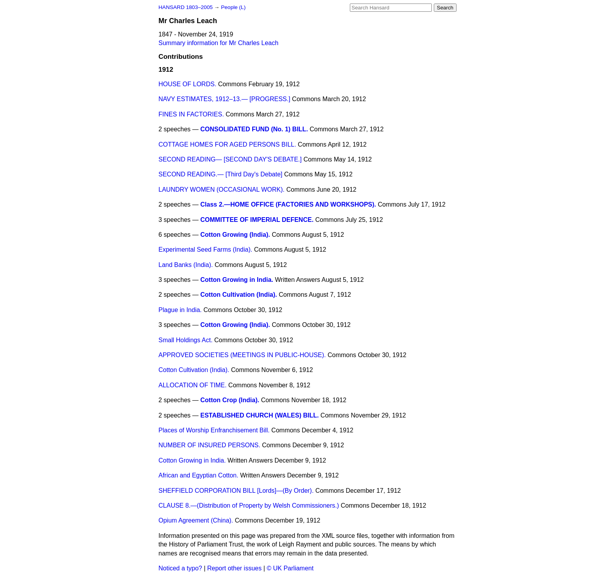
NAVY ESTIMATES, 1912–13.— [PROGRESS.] (224, 99)
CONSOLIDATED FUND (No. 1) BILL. (254, 129)
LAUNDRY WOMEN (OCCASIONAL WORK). (221, 189)
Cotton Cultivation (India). (238, 294)
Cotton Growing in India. (236, 279)
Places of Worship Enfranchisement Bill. (213, 430)
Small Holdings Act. (185, 340)
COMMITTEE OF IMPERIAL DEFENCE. (257, 219)
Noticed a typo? (180, 568)
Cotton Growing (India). (235, 234)
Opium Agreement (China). (195, 520)
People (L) (233, 7)
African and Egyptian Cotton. (198, 475)
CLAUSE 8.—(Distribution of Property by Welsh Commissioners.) (248, 505)
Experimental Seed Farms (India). (205, 249)
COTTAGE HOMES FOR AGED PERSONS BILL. (227, 144)
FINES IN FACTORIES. (191, 114)
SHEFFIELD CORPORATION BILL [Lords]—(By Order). (236, 490)
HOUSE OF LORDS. (187, 84)
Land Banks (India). (185, 264)
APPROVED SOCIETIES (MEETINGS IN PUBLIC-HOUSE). (242, 355)
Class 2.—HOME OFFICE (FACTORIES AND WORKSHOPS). (288, 204)
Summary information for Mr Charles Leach (218, 43)
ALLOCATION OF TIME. (192, 385)
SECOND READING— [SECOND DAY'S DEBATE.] (230, 159)
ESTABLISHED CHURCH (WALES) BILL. (259, 415)
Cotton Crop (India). (229, 400)
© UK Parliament (290, 568)
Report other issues (234, 568)
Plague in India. (180, 310)
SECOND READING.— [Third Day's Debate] (220, 174)
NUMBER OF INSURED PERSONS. (209, 445)
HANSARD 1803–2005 (185, 7)
